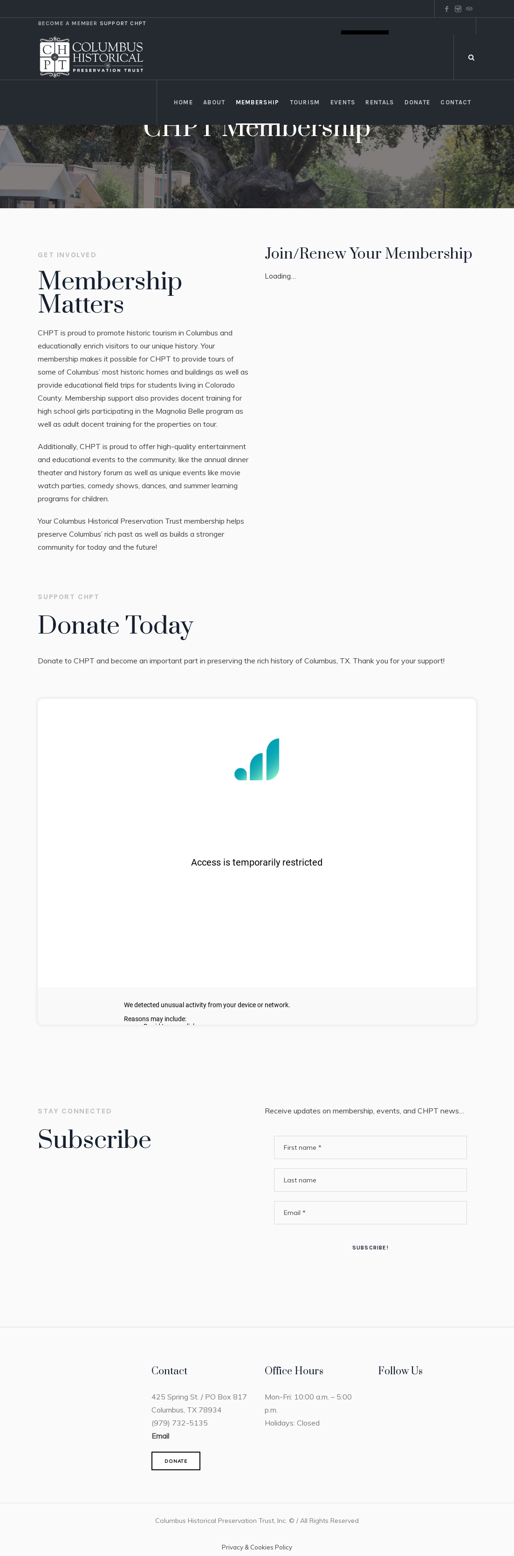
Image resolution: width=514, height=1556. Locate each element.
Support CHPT (123, 23)
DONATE (175, 1461)
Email (160, 1435)
